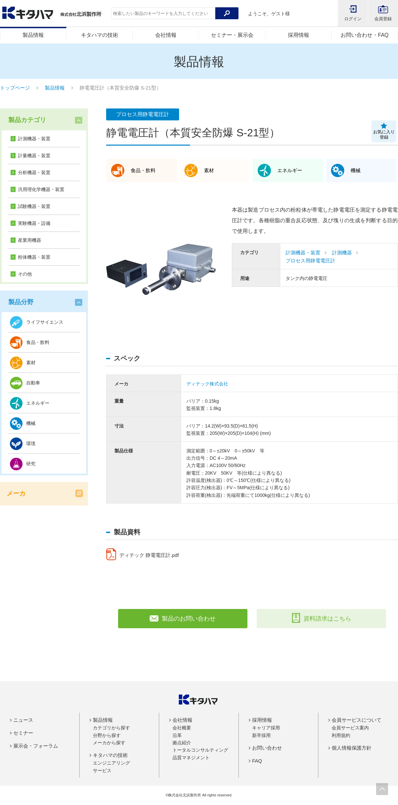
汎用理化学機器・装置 (41, 189)
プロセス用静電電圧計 (310, 260)
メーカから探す (109, 742)
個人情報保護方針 (351, 748)
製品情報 (33, 35)
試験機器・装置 (34, 206)
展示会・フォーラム (35, 746)
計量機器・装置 (34, 155)
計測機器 (342, 252)
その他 (25, 274)
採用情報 (298, 35)
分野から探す (107, 735)
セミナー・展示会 (232, 35)
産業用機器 (29, 240)
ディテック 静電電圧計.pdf (151, 555)
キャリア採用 (266, 727)
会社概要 (181, 727)
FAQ (257, 761)
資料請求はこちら (321, 618)
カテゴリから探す (111, 727)
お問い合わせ (267, 748)
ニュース (23, 720)
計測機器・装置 (34, 138)
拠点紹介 (181, 742)
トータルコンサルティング (200, 750)
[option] (161, 269)
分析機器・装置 (34, 172)
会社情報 (165, 35)
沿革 (177, 735)
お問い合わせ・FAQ (364, 35)
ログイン (353, 18)
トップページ (15, 88)
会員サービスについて (356, 720)
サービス (102, 770)
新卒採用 (261, 735)
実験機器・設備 (34, 223)
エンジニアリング (111, 763)
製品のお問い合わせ (183, 618)
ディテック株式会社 (207, 383)
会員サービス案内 (350, 727)
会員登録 (383, 18)
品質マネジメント (191, 757)
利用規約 (341, 735)
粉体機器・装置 (34, 257)
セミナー (23, 733)
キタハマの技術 (99, 35)
